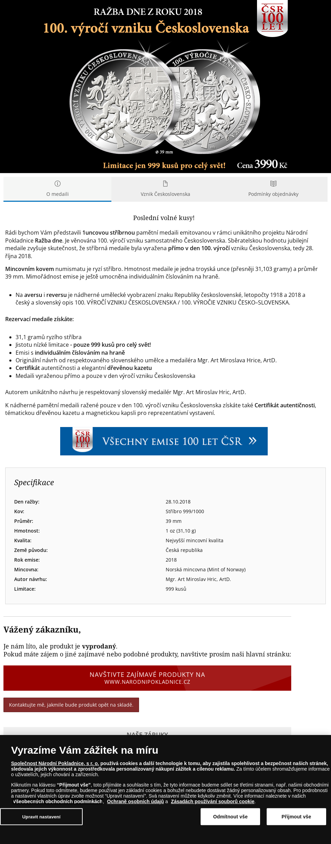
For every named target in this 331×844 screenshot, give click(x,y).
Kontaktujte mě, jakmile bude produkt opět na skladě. (71, 704)
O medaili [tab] (57, 189)
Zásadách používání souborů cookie (212, 802)
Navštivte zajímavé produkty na (147, 678)
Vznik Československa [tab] (165, 189)
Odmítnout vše (230, 816)
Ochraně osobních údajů (135, 802)
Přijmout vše (296, 816)
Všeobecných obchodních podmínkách (58, 802)
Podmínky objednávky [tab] (273, 189)
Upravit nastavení (41, 816)
